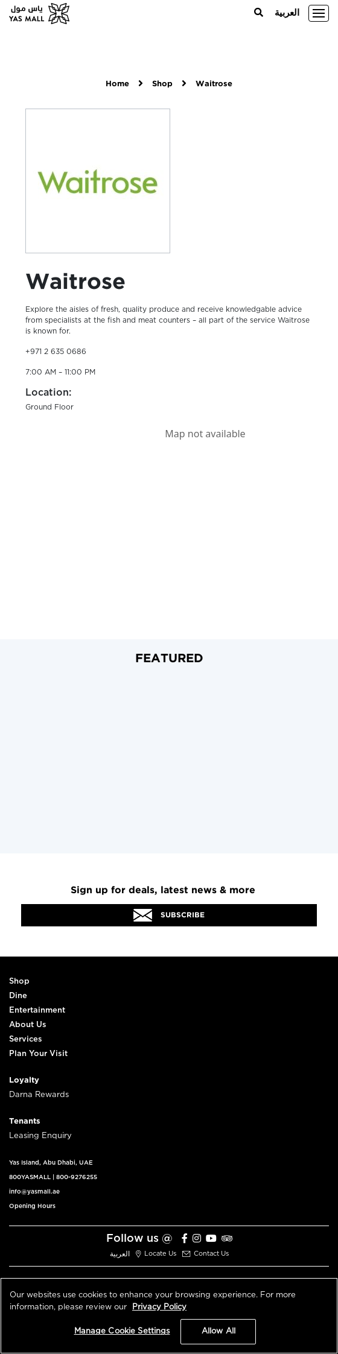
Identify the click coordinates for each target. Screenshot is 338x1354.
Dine (18, 996)
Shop (162, 84)
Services (25, 1039)
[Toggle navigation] (318, 13)
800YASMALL (30, 1177)
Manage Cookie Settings (122, 1331)
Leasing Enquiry (40, 1136)
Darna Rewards (39, 1095)
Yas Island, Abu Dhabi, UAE (51, 1163)
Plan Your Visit (38, 1054)
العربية (287, 12)
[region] (169, 1315)
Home (117, 84)
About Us (27, 1025)
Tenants (24, 1121)
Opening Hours (32, 1206)
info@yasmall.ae (34, 1192)
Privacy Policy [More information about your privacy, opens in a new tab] (159, 1307)
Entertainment (37, 1010)
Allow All (218, 1331)
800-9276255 (76, 1177)
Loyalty (24, 1080)
